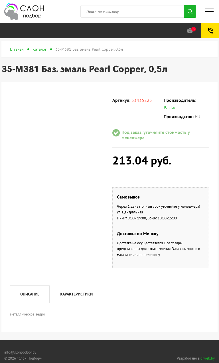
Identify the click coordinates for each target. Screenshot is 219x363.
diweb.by (207, 358)
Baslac (170, 107)
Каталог (39, 49)
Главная (17, 49)
